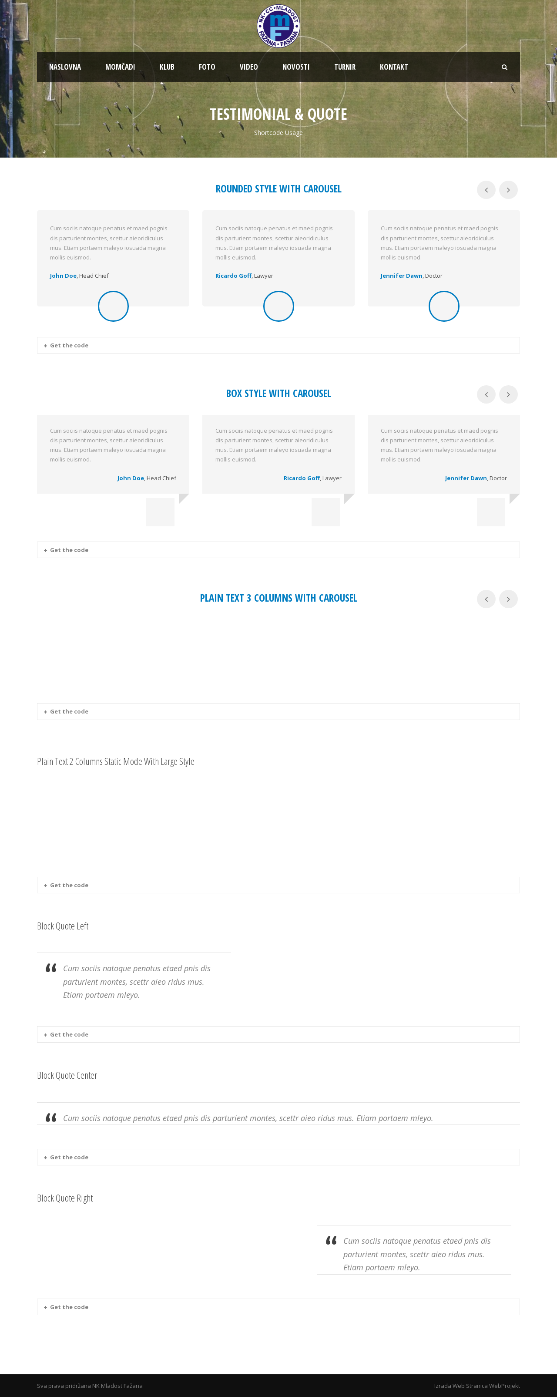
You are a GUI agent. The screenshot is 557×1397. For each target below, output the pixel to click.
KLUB (167, 67)
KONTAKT (394, 67)
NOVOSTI (296, 67)
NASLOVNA (65, 67)
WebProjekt (504, 1386)
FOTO (207, 67)
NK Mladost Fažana (117, 1386)
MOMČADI (120, 67)
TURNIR (345, 67)
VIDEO (249, 67)
